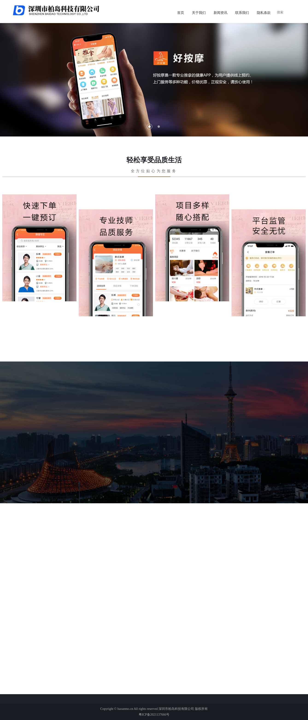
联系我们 (242, 13)
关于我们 (199, 13)
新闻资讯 (220, 13)
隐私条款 (264, 13)
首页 (180, 13)
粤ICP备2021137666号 (154, 714)
